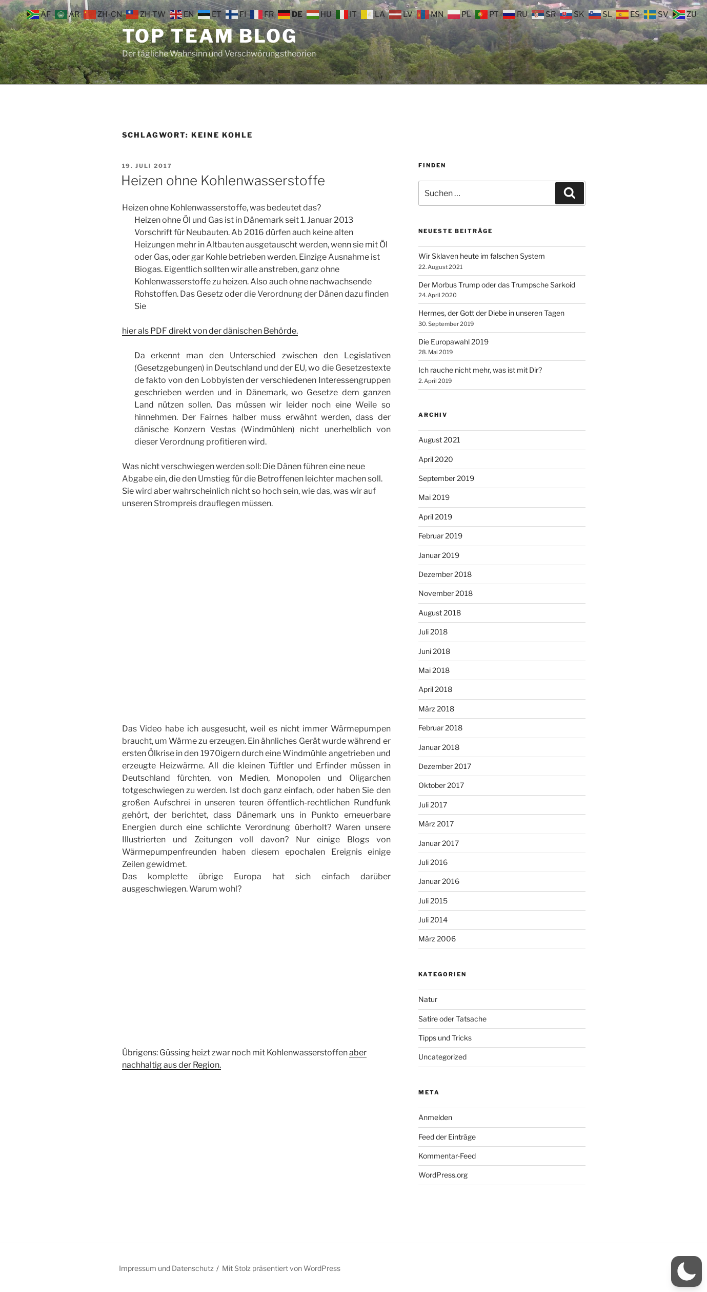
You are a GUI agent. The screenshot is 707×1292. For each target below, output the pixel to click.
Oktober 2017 (441, 785)
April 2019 (435, 516)
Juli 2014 (433, 919)
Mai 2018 (434, 670)
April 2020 (435, 459)
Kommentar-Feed (447, 1155)
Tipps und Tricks (445, 1037)
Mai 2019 (434, 497)
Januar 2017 (438, 843)
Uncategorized (442, 1056)
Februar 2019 (440, 535)
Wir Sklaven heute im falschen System (481, 256)
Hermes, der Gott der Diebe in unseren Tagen (491, 312)
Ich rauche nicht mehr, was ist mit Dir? (480, 369)
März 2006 (437, 938)
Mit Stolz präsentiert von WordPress (281, 1268)
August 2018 (439, 612)
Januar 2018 (438, 747)
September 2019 (446, 478)
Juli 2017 (432, 804)
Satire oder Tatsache (452, 1018)
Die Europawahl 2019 (453, 341)
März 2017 (436, 823)
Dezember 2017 (444, 766)
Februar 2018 (440, 727)
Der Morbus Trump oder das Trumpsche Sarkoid (496, 284)
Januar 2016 (438, 881)
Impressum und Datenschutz (166, 1268)
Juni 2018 (434, 651)
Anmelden (435, 1117)
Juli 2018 (433, 631)
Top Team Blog (209, 36)
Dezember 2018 (445, 574)
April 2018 (435, 689)
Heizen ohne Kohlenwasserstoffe (223, 180)
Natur (427, 999)
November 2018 (445, 593)
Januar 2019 (438, 555)
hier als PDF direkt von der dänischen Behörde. (210, 331)
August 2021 (439, 439)
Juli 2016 (433, 862)
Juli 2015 (433, 900)
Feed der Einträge (447, 1136)
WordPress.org (443, 1174)
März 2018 (436, 708)
